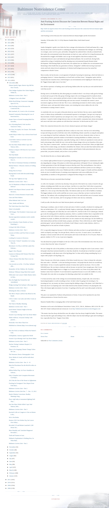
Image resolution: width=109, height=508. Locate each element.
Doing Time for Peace (15, 170)
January (11, 476)
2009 (9, 485)
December (12, 83)
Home (72, 336)
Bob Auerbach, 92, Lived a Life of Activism (21, 111)
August (11, 455)
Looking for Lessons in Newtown (18, 238)
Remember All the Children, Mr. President (21, 269)
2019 (9, 60)
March (11, 470)
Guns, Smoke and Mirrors (16, 203)
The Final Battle (13, 155)
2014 (9, 74)
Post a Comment (44, 333)
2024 (9, 45)
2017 (9, 66)
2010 (9, 482)
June (10, 461)
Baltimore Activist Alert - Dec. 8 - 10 (19, 362)
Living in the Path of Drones (17, 227)
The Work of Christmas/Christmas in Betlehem (22, 163)
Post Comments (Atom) (55, 340)
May (10, 464)
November (12, 447)
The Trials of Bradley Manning (18, 304)
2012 (9, 80)
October (11, 450)
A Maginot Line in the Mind (17, 98)
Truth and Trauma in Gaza (16, 435)
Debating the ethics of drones (17, 291)
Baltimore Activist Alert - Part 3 (18, 341)
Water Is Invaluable (14, 209)
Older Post (101, 336)
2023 (9, 48)
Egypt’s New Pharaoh (15, 251)
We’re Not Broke (14, 417)
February (12, 473)
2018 (9, 63)
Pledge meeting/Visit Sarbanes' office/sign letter (23, 285)
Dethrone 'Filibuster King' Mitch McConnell (21, 272)
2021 (9, 54)
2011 (9, 479)
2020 (9, 57)
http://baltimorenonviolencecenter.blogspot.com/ (87, 309)
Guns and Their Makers (16, 197)
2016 (9, 69)
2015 (9, 71)
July (10, 458)
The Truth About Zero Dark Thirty (19, 206)
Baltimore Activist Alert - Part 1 (18, 230)
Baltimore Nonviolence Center (41, 9)
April (11, 467)
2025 (9, 43)
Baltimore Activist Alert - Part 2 (18, 95)
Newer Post (44, 336)
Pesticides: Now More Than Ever (18, 322)
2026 (9, 40)
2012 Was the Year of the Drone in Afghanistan (22, 380)
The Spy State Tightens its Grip (18, 178)
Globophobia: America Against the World (21, 335)
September (12, 453)
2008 (9, 488)
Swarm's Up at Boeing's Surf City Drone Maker (22, 314)
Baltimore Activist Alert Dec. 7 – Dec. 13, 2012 (22, 391)
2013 (9, 77)
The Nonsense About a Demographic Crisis (21, 354)
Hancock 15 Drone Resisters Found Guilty (21, 194)
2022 (9, 51)
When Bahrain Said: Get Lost (17, 200)
